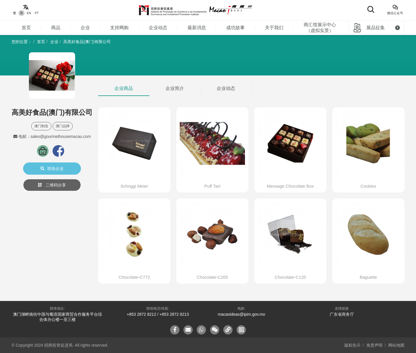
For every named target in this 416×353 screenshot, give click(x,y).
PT (36, 13)
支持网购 (119, 27)
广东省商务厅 (342, 314)
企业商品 (123, 88)
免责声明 (374, 345)
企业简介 (175, 88)
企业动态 (158, 27)
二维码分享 (52, 185)
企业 (85, 27)
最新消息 (196, 27)
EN (29, 13)
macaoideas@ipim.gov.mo (241, 314)
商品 (55, 27)
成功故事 (235, 27)
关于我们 (274, 27)
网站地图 (396, 345)
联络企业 (52, 168)
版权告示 (352, 345)
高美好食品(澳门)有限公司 (86, 41)
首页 (26, 27)
